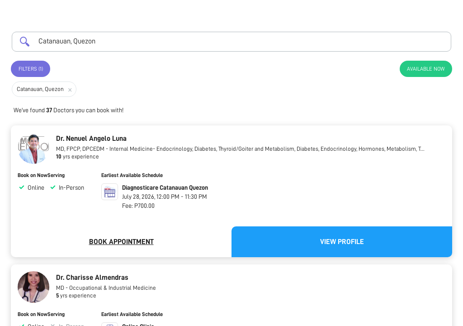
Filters (31, 69)
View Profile (342, 241)
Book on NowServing (41, 175)
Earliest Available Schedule (132, 175)
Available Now (426, 69)
